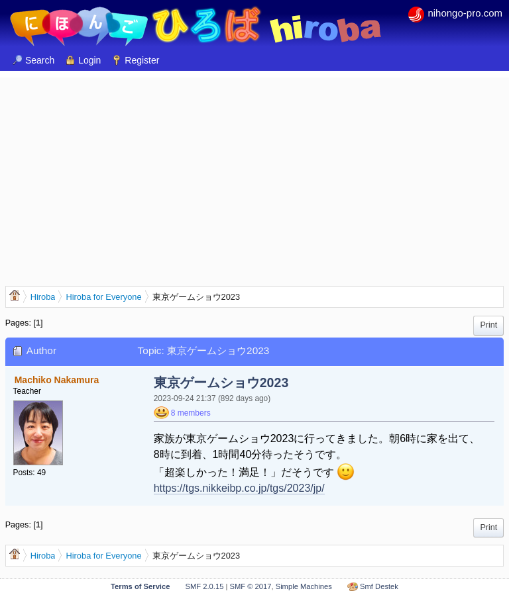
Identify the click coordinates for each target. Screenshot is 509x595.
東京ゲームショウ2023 (221, 382)
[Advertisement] (254, 170)
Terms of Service (140, 586)
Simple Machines (304, 586)
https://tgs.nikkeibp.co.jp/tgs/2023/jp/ (239, 488)
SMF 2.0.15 (205, 586)
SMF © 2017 (250, 586)
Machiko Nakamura (57, 380)
